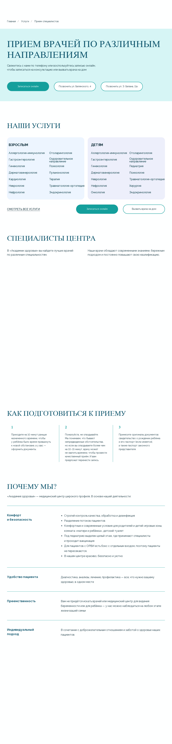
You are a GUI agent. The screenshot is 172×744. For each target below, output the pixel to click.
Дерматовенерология (23, 172)
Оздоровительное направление (61, 160)
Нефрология (17, 192)
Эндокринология (60, 192)
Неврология (16, 185)
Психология (56, 166)
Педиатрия (136, 166)
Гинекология (17, 166)
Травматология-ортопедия (66, 185)
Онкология (98, 192)
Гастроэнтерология (22, 159)
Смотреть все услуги (23, 209)
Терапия (54, 179)
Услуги (25, 21)
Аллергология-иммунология (27, 153)
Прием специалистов (46, 21)
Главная (11, 21)
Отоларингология (60, 153)
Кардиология (17, 179)
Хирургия (135, 185)
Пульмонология (59, 172)
